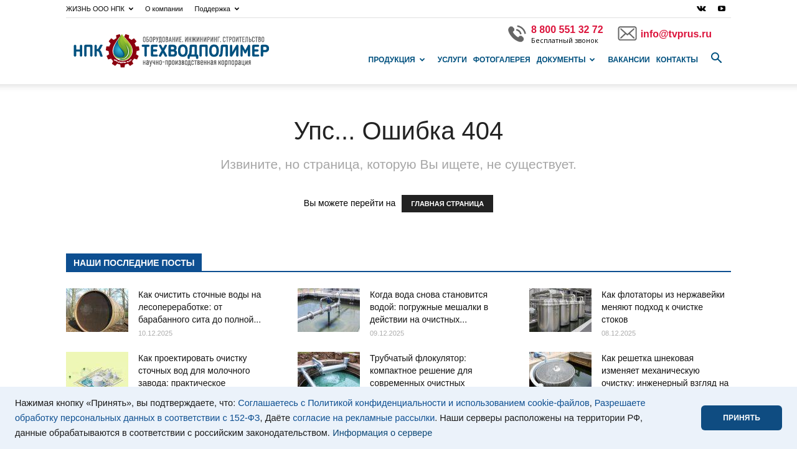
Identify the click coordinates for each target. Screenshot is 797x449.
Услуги (452, 59)
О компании (164, 8)
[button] (716, 58)
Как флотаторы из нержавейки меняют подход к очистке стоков (663, 307)
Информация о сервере (382, 433)
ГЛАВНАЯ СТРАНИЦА (447, 203)
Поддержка (217, 8)
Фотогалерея (502, 59)
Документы (566, 59)
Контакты (677, 59)
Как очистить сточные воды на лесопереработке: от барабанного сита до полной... (199, 307)
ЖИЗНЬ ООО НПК (99, 8)
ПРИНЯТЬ (741, 418)
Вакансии (628, 59)
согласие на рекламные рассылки (364, 418)
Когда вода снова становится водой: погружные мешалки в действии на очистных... (429, 307)
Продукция (397, 59)
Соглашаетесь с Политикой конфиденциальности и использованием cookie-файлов (414, 403)
